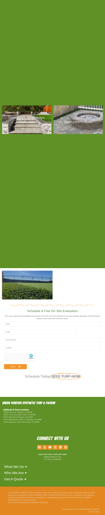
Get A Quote (15, 479)
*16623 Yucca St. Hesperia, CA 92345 (17, 412)
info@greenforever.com (52, 457)
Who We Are (15, 473)
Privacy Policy (94, 512)
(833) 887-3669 (60, 454)
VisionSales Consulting (38, 502)
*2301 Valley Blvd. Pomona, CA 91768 (18, 417)
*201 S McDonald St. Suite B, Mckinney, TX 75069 (22, 420)
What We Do (15, 466)
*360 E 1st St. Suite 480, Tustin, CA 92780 (19, 415)
